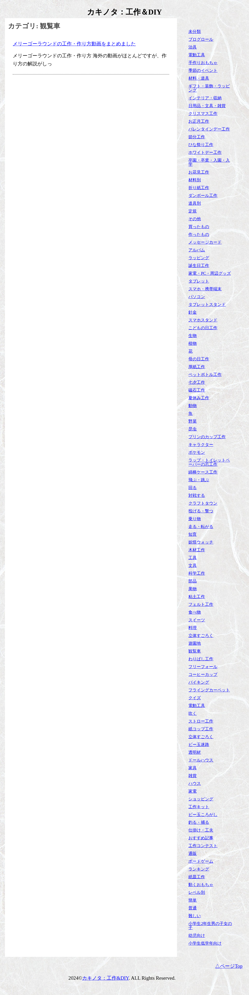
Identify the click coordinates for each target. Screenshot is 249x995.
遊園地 (194, 643)
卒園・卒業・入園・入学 (209, 162)
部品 (192, 581)
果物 (192, 589)
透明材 (194, 752)
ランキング (198, 869)
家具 (192, 768)
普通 (192, 908)
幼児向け (196, 935)
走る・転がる (200, 526)
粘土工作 (196, 596)
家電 (192, 791)
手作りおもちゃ (202, 62)
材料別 (194, 180)
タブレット (198, 281)
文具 (192, 565)
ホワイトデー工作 (205, 152)
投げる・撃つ (200, 511)
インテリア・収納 (205, 98)
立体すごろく (200, 635)
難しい (194, 916)
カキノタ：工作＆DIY (124, 12)
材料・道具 (198, 78)
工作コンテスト (202, 845)
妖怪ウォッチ (200, 542)
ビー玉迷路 (198, 744)
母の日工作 (198, 359)
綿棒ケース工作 (202, 472)
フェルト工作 (200, 604)
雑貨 (192, 775)
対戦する (196, 495)
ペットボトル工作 (205, 374)
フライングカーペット (209, 690)
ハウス (194, 783)
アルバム (196, 250)
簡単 (192, 900)
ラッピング (198, 258)
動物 (192, 405)
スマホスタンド (202, 320)
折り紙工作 (198, 188)
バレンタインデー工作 (209, 129)
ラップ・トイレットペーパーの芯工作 (209, 462)
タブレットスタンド (207, 304)
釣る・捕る (198, 822)
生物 (192, 335)
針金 (192, 312)
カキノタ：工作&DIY (105, 978)
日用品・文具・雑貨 (207, 106)
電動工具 (196, 55)
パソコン (196, 296)
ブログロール (200, 39)
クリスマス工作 (202, 113)
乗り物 (194, 519)
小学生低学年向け (205, 943)
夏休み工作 (198, 398)
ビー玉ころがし (202, 814)
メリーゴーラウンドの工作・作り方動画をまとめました (74, 43)
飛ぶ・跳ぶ (198, 480)
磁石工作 (196, 390)
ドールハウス (200, 760)
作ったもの (198, 234)
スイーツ (196, 620)
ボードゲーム (200, 861)
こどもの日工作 (202, 328)
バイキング (198, 682)
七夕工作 (196, 382)
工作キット (198, 807)
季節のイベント (202, 70)
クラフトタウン (202, 503)
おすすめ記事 (200, 838)
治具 (192, 47)
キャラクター (200, 444)
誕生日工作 (198, 265)
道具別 (194, 203)
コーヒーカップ (202, 674)
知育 (192, 534)
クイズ (194, 698)
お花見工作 (198, 172)
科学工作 (196, 573)
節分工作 (196, 137)
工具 (192, 557)
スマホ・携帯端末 (205, 289)
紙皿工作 (196, 877)
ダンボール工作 (202, 195)
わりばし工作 (200, 659)
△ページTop (229, 966)
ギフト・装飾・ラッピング (209, 88)
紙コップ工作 (200, 729)
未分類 (194, 31)
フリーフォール (202, 666)
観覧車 (194, 651)
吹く (192, 713)
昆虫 (192, 429)
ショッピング (200, 799)
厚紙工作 (196, 367)
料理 (192, 628)
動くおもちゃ (200, 884)
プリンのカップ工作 (207, 437)
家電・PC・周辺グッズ (209, 273)
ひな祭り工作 (200, 144)
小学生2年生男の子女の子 (210, 925)
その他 (194, 219)
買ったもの (198, 226)
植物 (192, 343)
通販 (192, 853)
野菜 (192, 421)
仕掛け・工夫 (200, 830)
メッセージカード (205, 242)
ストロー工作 (200, 721)
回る (192, 487)
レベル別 (196, 892)
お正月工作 (198, 121)
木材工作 (196, 550)
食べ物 (194, 612)
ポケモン (196, 452)
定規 (192, 211)
